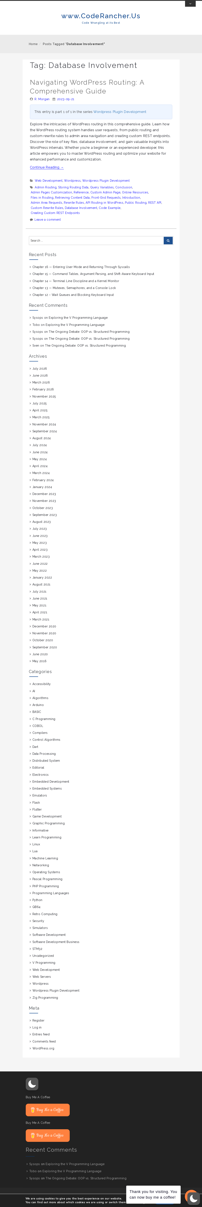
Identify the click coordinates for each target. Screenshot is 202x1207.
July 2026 (39, 374)
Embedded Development (50, 787)
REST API (154, 208)
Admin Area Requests (46, 208)
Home (33, 50)
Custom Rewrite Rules (47, 214)
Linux (36, 850)
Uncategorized (43, 962)
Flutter (37, 815)
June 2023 (40, 542)
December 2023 (44, 500)
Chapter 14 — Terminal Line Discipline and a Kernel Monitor (75, 287)
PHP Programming (45, 892)
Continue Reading (47, 173)
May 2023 (39, 548)
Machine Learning (45, 864)
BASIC (36, 718)
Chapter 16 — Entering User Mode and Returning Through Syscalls (81, 273)
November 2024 (44, 430)
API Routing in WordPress (104, 208)
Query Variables (102, 193)
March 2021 (40, 625)
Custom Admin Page (105, 198)
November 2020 (44, 639)
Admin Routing (46, 193)
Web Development (49, 186)
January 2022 (42, 583)
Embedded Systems (47, 794)
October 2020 (42, 646)
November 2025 (44, 402)
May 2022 (39, 576)
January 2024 (42, 493)
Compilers (40, 739)
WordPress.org (43, 1054)
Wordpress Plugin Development (120, 118)
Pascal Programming (47, 885)
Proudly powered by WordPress (114, 1201)
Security (38, 927)
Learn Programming (47, 843)
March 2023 (41, 562)
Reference (81, 198)
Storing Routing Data (73, 193)
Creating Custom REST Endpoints (55, 219)
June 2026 (40, 381)
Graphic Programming (48, 829)
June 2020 (40, 660)
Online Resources (135, 198)
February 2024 (43, 486)
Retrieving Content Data (72, 203)
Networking (40, 871)
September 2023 (44, 521)
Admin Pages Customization (51, 198)
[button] (32, 1090)
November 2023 (44, 507)
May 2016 (39, 667)
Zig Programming (45, 1003)
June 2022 (40, 569)
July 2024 (39, 451)
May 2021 (39, 611)
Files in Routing (42, 203)
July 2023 (39, 534)
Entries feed (41, 1040)
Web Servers (41, 982)
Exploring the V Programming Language (78, 323)
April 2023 (40, 555)
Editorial (38, 773)
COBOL (37, 732)
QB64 (36, 913)
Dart (35, 753)
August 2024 (41, 444)
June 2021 (39, 604)
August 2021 (41, 590)
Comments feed (44, 1047)
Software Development (49, 941)
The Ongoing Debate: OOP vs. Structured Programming (89, 337)
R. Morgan (42, 105)
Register (38, 1026)
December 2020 (44, 632)
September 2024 (44, 437)
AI (33, 697)
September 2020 (44, 653)
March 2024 (41, 479)
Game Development (47, 822)
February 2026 (43, 395)
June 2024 (40, 458)
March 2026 (41, 388)
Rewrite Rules (74, 208)
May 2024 (39, 465)
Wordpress (72, 186)
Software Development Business (56, 948)
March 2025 (41, 423)
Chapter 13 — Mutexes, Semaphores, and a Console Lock (74, 294)
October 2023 (42, 514)
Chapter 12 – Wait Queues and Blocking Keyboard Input (73, 301)
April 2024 (40, 472)
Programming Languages (50, 899)
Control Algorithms (46, 745)
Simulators (40, 934)
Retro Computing (45, 920)
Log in (37, 1033)
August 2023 (41, 528)
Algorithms (40, 704)
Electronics (40, 780)
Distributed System (46, 766)
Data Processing (44, 759)
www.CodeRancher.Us (100, 22)
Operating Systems (46, 878)
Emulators (39, 801)
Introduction (131, 203)
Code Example (110, 214)
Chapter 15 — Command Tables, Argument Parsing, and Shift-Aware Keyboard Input (93, 280)
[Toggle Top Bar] (190, 10)
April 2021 (39, 618)
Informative (40, 836)
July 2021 (39, 597)
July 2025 (39, 409)
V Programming (43, 968)
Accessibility (41, 690)
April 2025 (40, 416)
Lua (35, 857)
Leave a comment (48, 225)
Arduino (38, 711)
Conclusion (123, 193)
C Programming (43, 725)
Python (37, 906)
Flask (36, 808)
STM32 (37, 955)
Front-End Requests (106, 203)
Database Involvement (81, 214)
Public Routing (136, 208)
